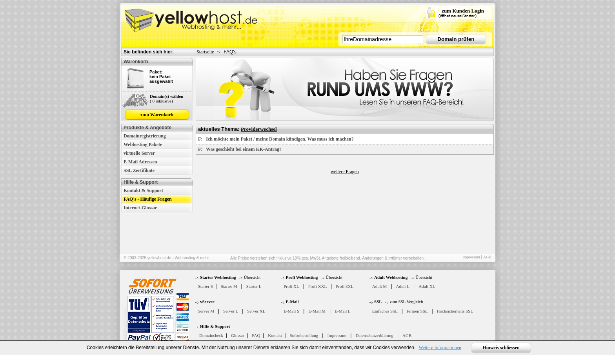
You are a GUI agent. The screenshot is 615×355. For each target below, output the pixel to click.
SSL (378, 301)
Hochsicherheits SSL (455, 311)
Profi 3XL (344, 286)
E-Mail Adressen (140, 162)
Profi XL (291, 286)
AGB (487, 257)
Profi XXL (317, 286)
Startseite (205, 52)
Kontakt (275, 335)
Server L (230, 311)
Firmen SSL (417, 311)
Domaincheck (211, 335)
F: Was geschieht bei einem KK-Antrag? (240, 149)
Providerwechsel (259, 129)
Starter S (205, 286)
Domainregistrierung (145, 136)
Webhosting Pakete (143, 144)
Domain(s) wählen (166, 96)
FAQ (256, 335)
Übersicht (252, 277)
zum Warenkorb (156, 114)
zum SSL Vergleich (406, 301)
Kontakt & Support (143, 190)
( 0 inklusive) (161, 101)
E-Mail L (343, 311)
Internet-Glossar (140, 207)
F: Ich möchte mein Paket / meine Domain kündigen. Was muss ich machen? (276, 139)
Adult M (379, 286)
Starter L (254, 286)
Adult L (403, 286)
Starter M (229, 286)
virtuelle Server (139, 153)
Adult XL (426, 286)
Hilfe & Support (215, 326)
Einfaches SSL (385, 311)
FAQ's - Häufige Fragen (148, 199)
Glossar (237, 335)
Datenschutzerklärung (374, 335)
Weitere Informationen (439, 347)
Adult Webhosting (391, 277)
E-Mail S (291, 311)
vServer (207, 301)
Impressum (471, 257)
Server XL (256, 311)
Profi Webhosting (302, 277)
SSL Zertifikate (139, 170)
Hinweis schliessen (500, 347)
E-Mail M (317, 311)
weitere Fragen (345, 171)
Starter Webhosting (218, 277)
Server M (206, 311)
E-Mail (292, 301)
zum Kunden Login (463, 11)
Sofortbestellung (304, 335)
